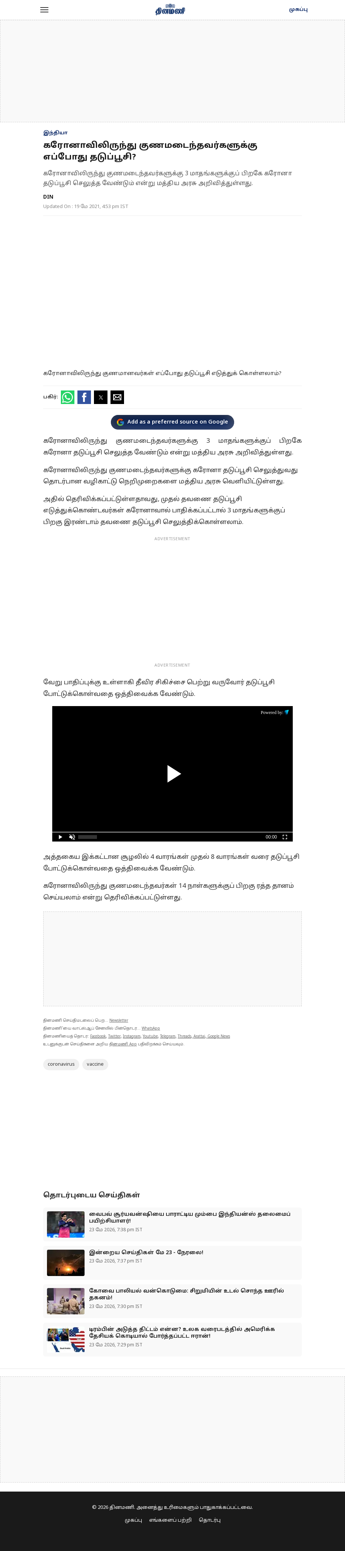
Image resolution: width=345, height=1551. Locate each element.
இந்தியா (55, 133)
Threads (184, 1036)
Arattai (199, 1036)
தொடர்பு (210, 1521)
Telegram (168, 1036)
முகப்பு (298, 10)
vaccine (95, 1065)
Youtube (150, 1036)
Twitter (114, 1036)
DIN (48, 197)
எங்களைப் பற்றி (170, 1521)
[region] (172, 71)
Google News (218, 1036)
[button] (44, 9)
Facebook (98, 1036)
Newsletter (118, 1020)
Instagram (132, 1036)
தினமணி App (123, 1044)
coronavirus (61, 1065)
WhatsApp (151, 1028)
